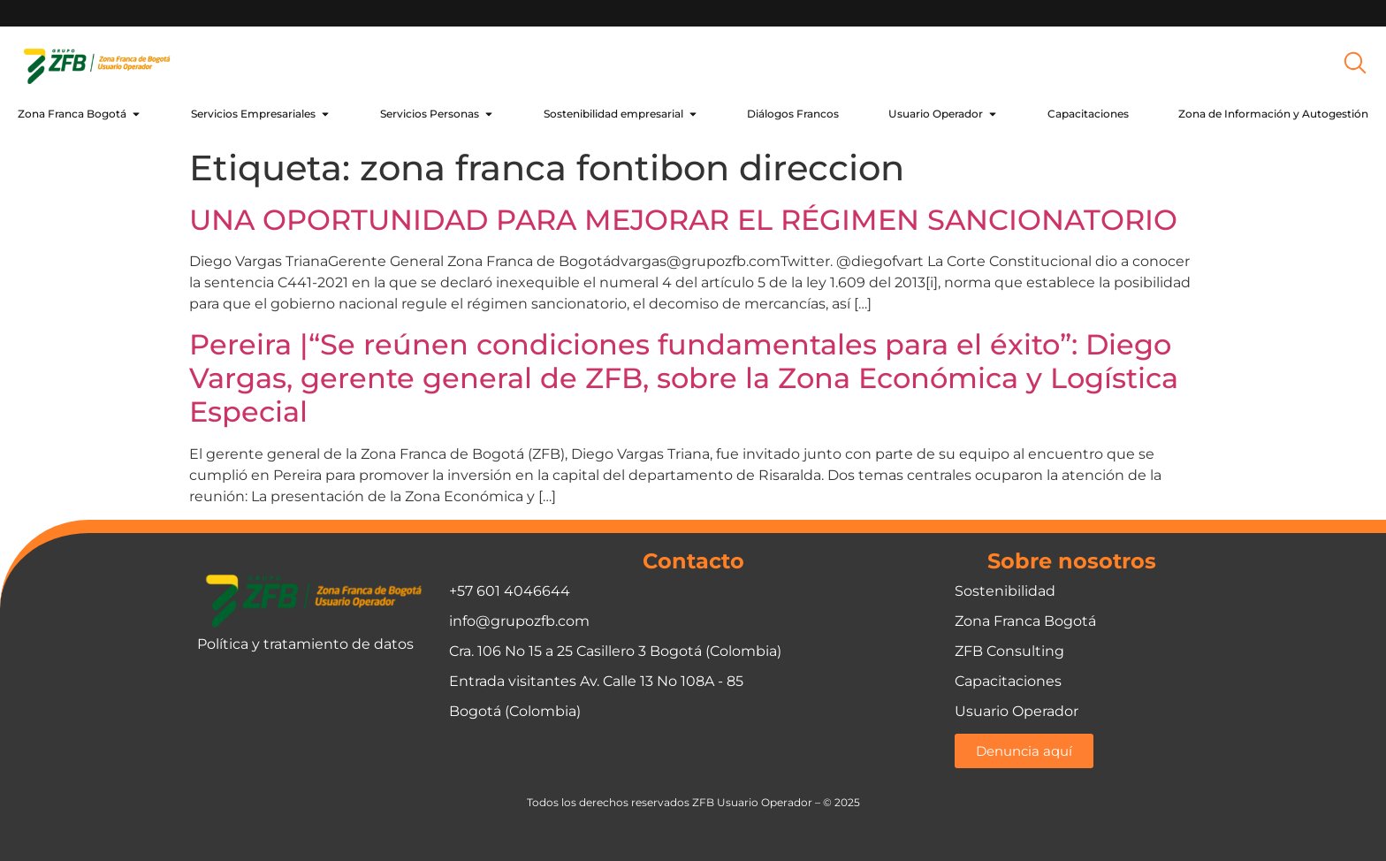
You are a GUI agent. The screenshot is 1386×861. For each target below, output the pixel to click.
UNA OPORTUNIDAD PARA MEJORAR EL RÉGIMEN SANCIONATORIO (683, 219)
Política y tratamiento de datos (305, 644)
